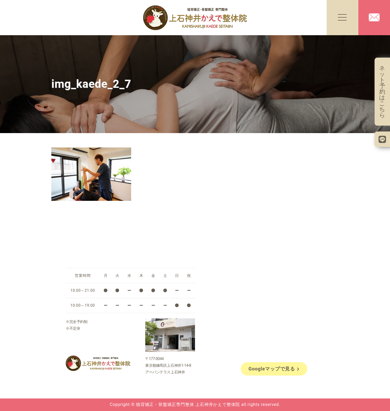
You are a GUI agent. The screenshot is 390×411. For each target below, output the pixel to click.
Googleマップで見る (274, 369)
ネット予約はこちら (382, 91)
